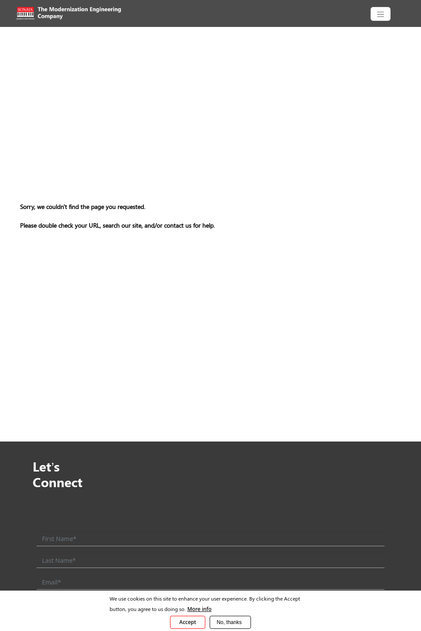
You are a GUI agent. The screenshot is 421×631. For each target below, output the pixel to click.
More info (199, 609)
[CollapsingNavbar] (381, 14)
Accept (187, 622)
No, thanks (229, 622)
